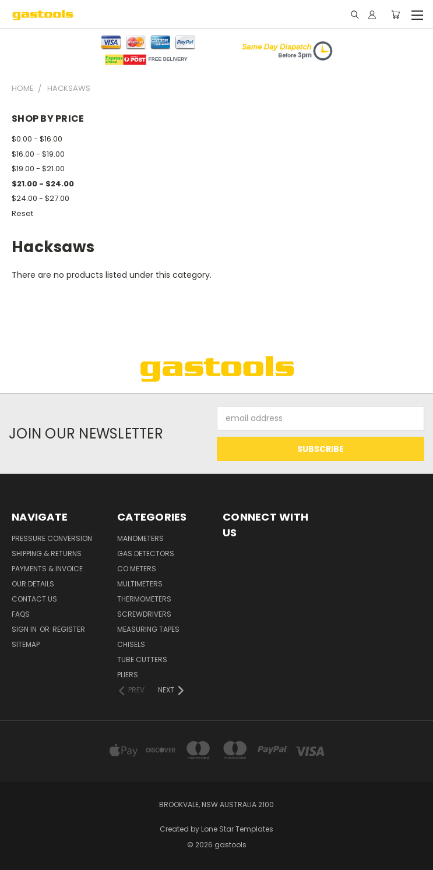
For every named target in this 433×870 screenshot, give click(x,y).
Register (68, 629)
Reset (22, 213)
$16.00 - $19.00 (38, 154)
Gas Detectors (145, 553)
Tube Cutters (142, 659)
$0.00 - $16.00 (37, 138)
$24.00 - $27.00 (40, 198)
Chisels (131, 644)
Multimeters (140, 584)
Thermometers (144, 599)
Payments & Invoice (47, 569)
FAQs (21, 614)
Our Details (33, 584)
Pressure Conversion (52, 538)
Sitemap (26, 644)
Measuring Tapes (148, 629)
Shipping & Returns (47, 553)
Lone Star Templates (237, 829)
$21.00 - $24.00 (43, 183)
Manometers (140, 538)
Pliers (127, 675)
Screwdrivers (144, 614)
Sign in (25, 629)
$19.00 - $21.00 (38, 168)
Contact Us (34, 599)
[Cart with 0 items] (395, 14)
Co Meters (136, 569)
